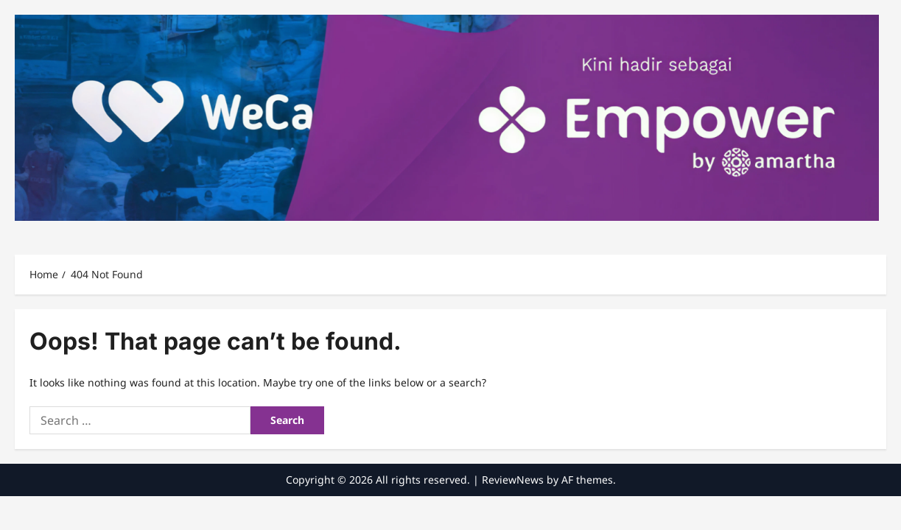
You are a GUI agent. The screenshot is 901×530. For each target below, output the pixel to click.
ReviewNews (513, 480)
